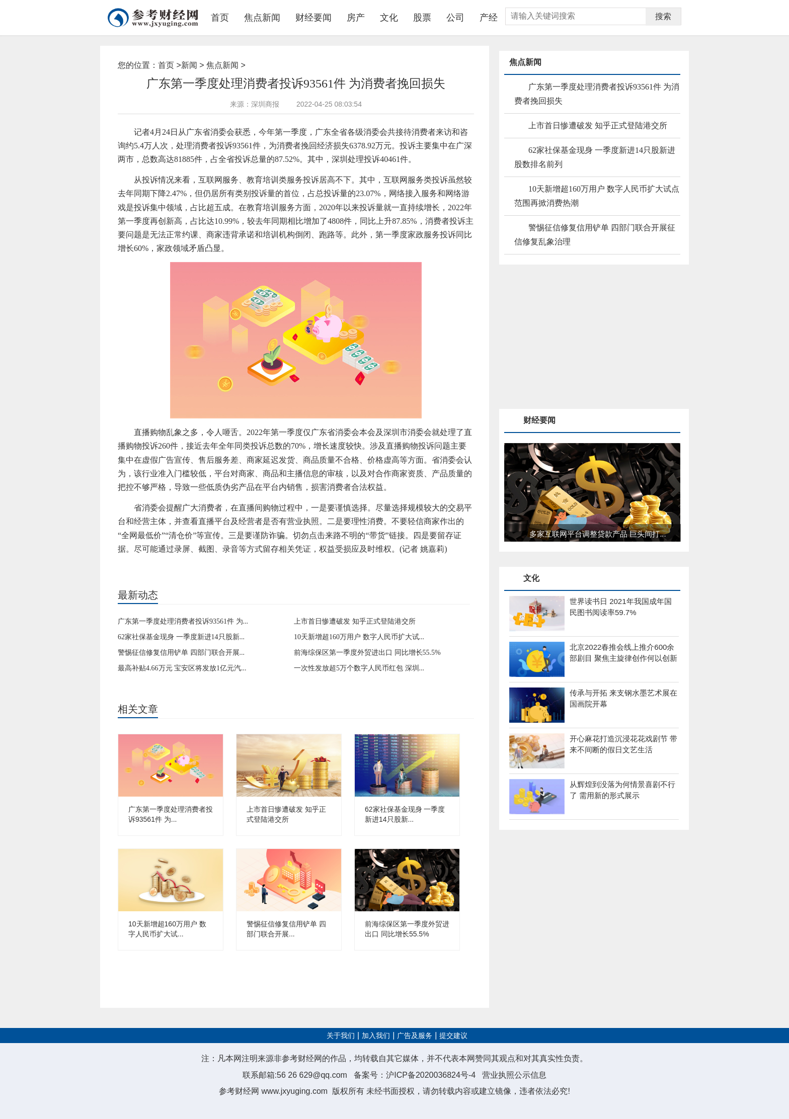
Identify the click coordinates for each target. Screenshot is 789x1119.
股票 (422, 18)
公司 (455, 18)
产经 (489, 18)
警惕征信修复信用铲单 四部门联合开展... (181, 652)
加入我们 (376, 1036)
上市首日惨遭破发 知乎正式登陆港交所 (355, 621)
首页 (220, 18)
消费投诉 (155, 565)
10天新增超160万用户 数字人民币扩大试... (359, 637)
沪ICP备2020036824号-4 (431, 1075)
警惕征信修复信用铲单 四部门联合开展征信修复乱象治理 (594, 234)
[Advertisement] (574, 337)
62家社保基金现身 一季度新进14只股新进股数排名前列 (594, 157)
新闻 (189, 65)
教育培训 (213, 565)
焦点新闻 (262, 18)
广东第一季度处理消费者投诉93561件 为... (183, 621)
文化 (389, 18)
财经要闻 (313, 18)
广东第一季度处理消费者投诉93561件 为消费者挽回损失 (596, 93)
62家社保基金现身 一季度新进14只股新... (181, 637)
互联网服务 (185, 565)
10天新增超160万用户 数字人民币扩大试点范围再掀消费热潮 (596, 196)
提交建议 (453, 1036)
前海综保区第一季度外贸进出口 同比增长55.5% (367, 652)
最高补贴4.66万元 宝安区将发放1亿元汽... (182, 668)
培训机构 (239, 565)
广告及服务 (414, 1036)
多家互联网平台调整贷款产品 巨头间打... (597, 534)
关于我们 (341, 1036)
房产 (356, 18)
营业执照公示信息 (514, 1075)
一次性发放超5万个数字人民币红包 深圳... (359, 668)
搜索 (663, 16)
